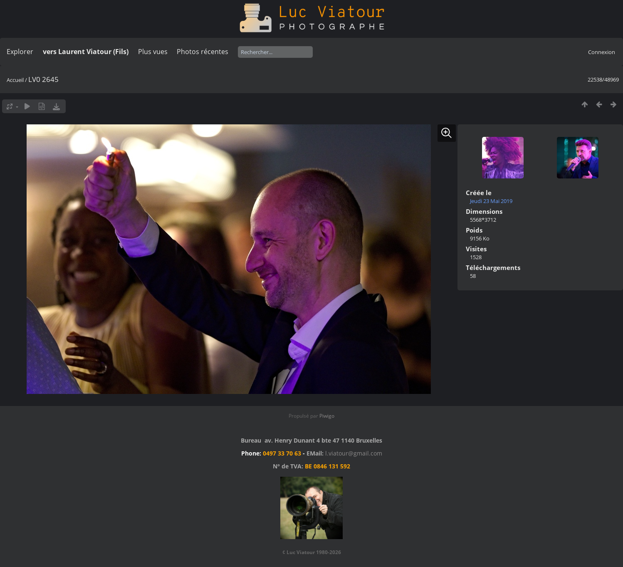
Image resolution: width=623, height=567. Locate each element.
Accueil (15, 80)
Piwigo (326, 415)
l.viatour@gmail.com (353, 453)
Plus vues (153, 51)
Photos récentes (202, 51)
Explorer (20, 51)
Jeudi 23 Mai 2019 (491, 201)
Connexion (601, 52)
